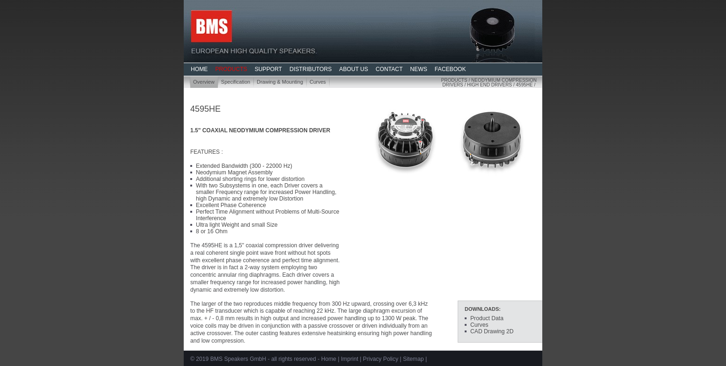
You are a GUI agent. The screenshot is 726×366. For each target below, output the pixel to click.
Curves (317, 82)
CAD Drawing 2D (492, 331)
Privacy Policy (380, 359)
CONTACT (389, 69)
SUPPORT (268, 69)
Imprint (349, 359)
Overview (204, 82)
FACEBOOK (450, 69)
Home (328, 359)
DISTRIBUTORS (310, 69)
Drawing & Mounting (280, 82)
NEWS (418, 69)
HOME (199, 69)
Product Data (486, 318)
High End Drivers (489, 84)
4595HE (524, 84)
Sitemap (413, 359)
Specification (235, 82)
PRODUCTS (231, 69)
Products (454, 80)
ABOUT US (353, 69)
